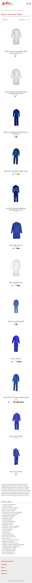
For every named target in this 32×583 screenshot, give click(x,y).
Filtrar (5, 19)
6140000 (16, 54)
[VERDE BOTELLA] (21, 402)
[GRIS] (15, 174)
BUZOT (16, 360)
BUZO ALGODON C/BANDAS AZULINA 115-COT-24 (16, 209)
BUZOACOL (16, 437)
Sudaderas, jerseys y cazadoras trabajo (11, 546)
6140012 (16, 172)
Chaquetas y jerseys (7, 520)
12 (29, 19)
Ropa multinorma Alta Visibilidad (10, 539)
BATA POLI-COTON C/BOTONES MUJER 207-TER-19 (16, 52)
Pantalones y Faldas (7, 524)
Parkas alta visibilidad (7, 529)
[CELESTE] (15, 285)
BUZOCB (16, 211)
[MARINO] (16, 136)
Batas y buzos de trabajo (8, 510)
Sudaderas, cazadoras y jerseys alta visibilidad (13, 544)
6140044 (16, 322)
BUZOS (16, 473)
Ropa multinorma (6, 538)
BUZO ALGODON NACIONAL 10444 (16, 171)
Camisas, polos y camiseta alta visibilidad (12, 512)
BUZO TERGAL (16, 358)
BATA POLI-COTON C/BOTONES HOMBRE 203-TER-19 (16, 92)
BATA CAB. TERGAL (16, 245)
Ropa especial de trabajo (8, 535)
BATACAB (16, 246)
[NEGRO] (17, 402)
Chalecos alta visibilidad (8, 516)
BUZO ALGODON (16, 472)
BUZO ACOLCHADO (16, 436)
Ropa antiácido (6, 532)
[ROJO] (19, 361)
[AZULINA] (15, 56)
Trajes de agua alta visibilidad (9, 547)
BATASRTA (16, 284)
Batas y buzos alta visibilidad (9, 509)
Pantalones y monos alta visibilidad (11, 526)
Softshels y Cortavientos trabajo (10, 543)
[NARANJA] (17, 174)
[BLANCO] (16, 56)
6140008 (16, 135)
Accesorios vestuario (7, 506)
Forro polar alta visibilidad (8, 521)
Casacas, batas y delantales (8, 515)
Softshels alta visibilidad (8, 541)
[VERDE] (18, 174)
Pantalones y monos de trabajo (10, 527)
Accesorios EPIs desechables (9, 504)
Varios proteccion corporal (8, 550)
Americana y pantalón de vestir (10, 507)
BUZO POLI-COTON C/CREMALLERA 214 (16, 398)
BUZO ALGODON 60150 (16, 321)
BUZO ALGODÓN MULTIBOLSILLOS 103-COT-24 (16, 133)
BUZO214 (16, 400)
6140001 (16, 95)
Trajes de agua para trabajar (9, 549)
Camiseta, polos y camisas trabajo (10, 513)
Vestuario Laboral (6, 501)
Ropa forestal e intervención (9, 536)
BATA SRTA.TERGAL (16, 282)
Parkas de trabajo (6, 530)
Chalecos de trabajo (7, 518)
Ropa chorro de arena (7, 533)
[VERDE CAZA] (23, 402)
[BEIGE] (14, 174)
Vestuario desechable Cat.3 (8, 553)
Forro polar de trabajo (7, 523)
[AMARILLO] (10, 361)
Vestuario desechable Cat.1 (8, 552)
